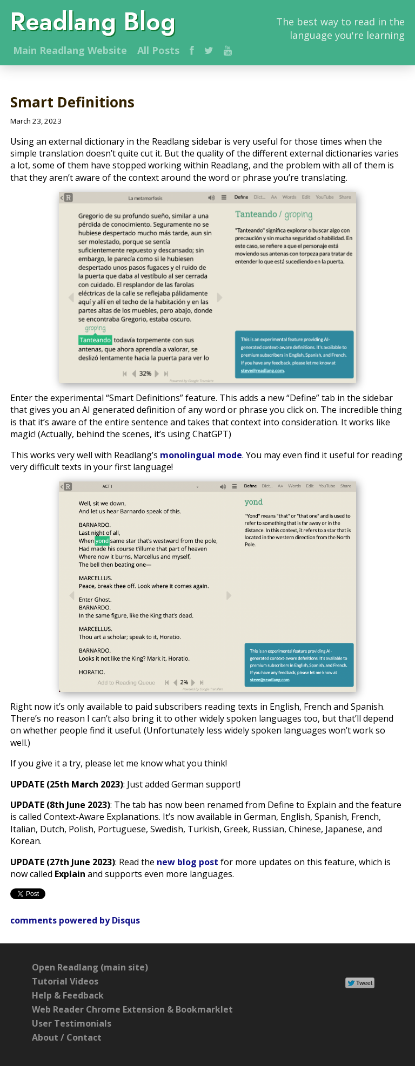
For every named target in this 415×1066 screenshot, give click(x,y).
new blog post (187, 862)
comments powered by (75, 920)
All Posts (158, 50)
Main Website (70, 50)
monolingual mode (201, 455)
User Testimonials (71, 1023)
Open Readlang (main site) (90, 967)
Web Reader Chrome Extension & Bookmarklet (132, 1009)
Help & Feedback (68, 995)
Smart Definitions (72, 102)
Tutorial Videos (65, 981)
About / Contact (67, 1037)
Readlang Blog (93, 21)
